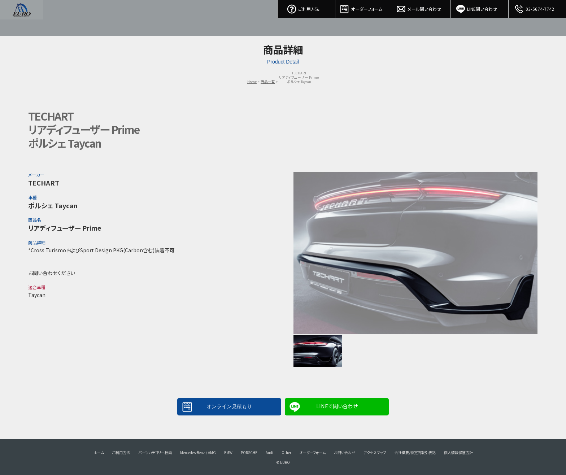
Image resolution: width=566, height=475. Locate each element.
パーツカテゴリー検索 (155, 452)
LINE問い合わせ (479, 7)
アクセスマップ (374, 452)
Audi (269, 452)
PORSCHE (249, 452)
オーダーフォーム (364, 7)
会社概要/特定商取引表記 (415, 452)
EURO (21, 18)
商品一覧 (268, 81)
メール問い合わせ (422, 7)
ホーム (98, 452)
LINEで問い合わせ (336, 406)
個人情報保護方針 (458, 452)
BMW (228, 452)
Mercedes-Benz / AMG (198, 452)
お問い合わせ (344, 452)
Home (252, 81)
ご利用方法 (306, 7)
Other (286, 452)
